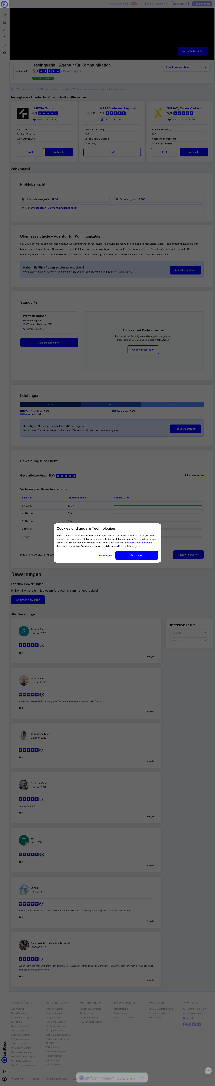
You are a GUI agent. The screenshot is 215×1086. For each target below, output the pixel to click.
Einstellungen (105, 555)
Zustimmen (137, 555)
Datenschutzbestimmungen (137, 542)
